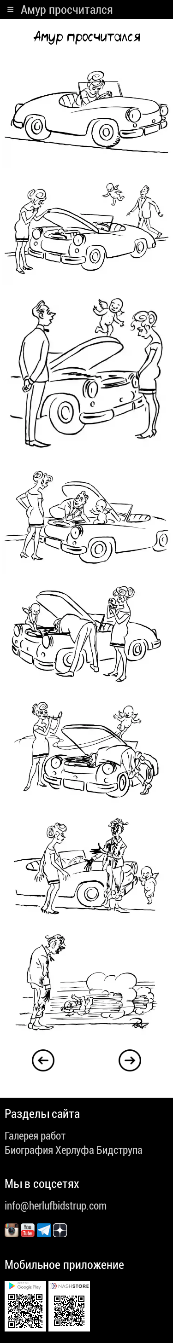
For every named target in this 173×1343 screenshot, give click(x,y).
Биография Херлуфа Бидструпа (74, 1150)
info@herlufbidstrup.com (56, 1206)
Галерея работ (35, 1136)
